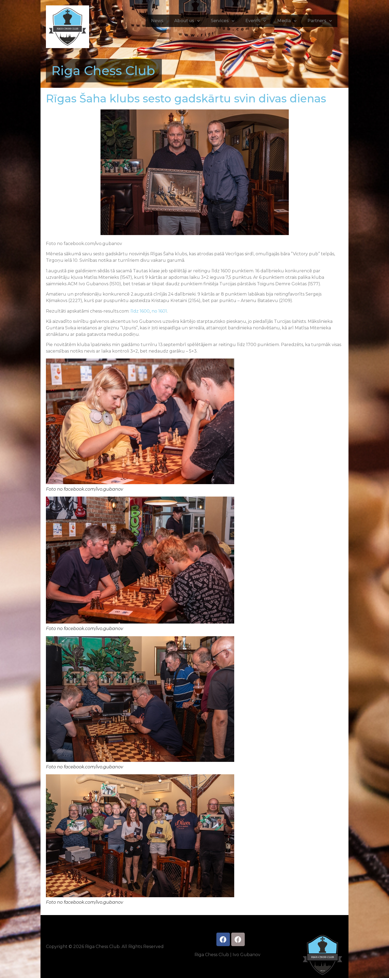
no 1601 (159, 311)
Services (222, 21)
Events (255, 21)
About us (187, 21)
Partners (319, 21)
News (157, 20)
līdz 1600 (140, 311)
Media (287, 21)
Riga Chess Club (103, 70)
